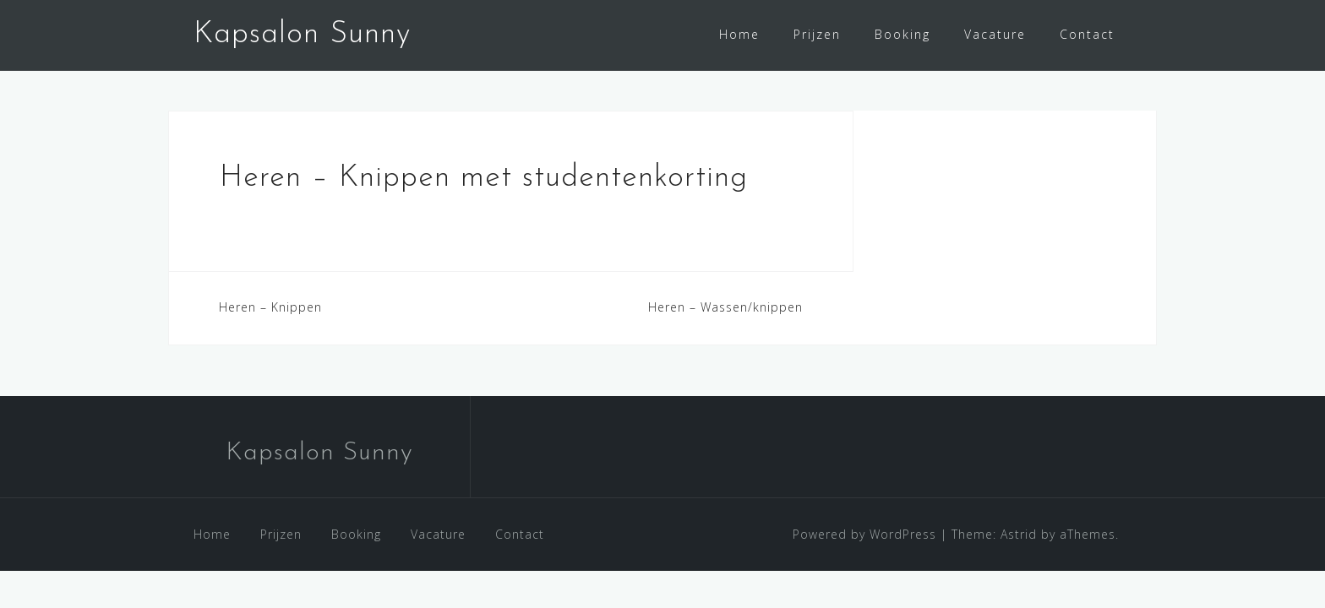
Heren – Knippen (270, 318)
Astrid (1019, 545)
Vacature (995, 34)
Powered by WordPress (864, 545)
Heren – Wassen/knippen (725, 318)
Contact (1087, 34)
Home (739, 34)
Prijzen (817, 34)
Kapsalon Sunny (302, 34)
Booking (902, 34)
